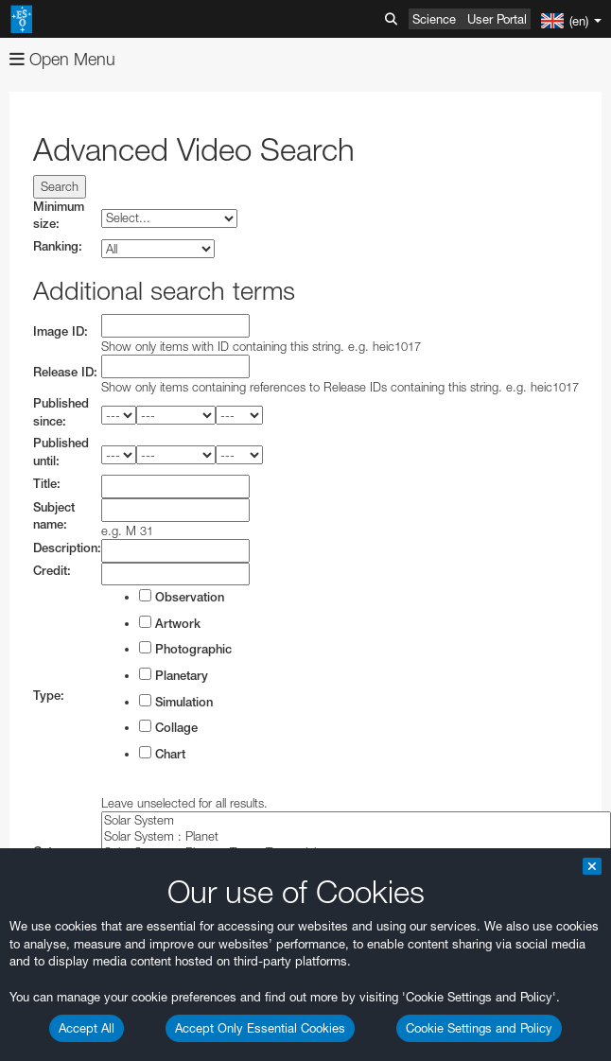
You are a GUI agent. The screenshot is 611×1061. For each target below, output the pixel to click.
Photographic (185, 648)
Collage (168, 727)
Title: (47, 484)
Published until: (61, 452)
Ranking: (57, 246)
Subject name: (54, 516)
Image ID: (60, 331)
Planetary (173, 675)
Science (434, 18)
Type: (48, 695)
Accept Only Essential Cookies (260, 1027)
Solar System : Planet (356, 836)
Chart (162, 753)
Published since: (61, 412)
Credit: (52, 571)
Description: (67, 548)
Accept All (86, 1027)
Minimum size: (58, 216)
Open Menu (62, 59)
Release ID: (65, 372)
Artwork (170, 623)
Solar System (356, 820)
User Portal (497, 18)
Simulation (176, 701)
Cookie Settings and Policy (479, 1027)
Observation (181, 596)
